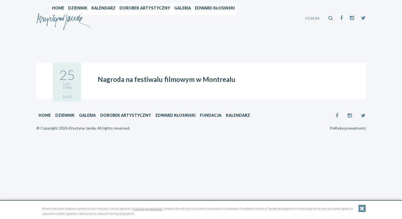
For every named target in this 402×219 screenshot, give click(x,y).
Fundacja (210, 115)
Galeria (230, 18)
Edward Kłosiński (263, 18)
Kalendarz (151, 18)
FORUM (312, 18)
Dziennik (125, 18)
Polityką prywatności (147, 208)
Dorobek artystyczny (192, 18)
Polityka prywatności (348, 128)
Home (106, 18)
